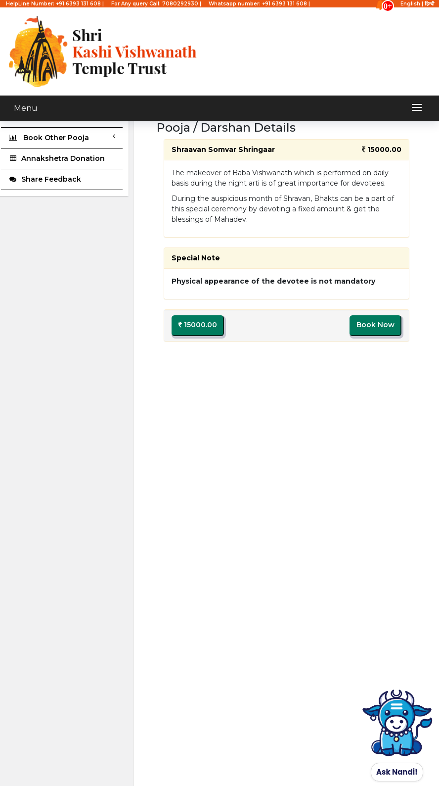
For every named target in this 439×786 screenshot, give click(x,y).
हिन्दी (430, 3)
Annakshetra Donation (56, 158)
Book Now (375, 324)
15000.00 (197, 324)
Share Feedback (44, 179)
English (410, 3)
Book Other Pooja (61, 137)
